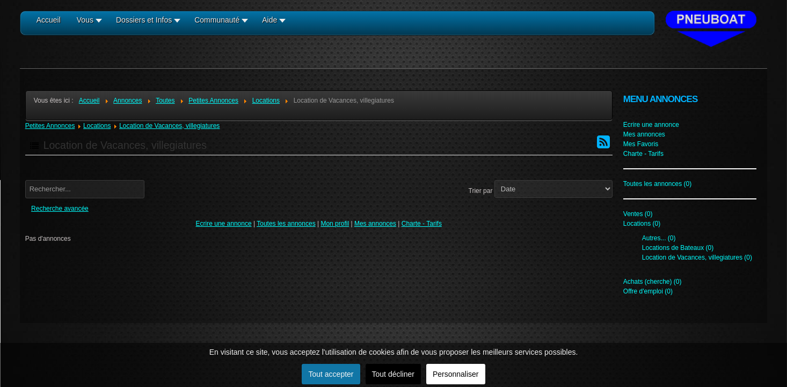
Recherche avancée (60, 208)
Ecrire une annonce (224, 223)
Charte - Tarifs (422, 223)
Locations (97, 126)
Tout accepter (330, 374)
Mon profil (334, 223)
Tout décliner (393, 374)
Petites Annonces (50, 126)
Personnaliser (456, 374)
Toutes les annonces (286, 223)
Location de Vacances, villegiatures (169, 126)
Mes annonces (375, 223)
